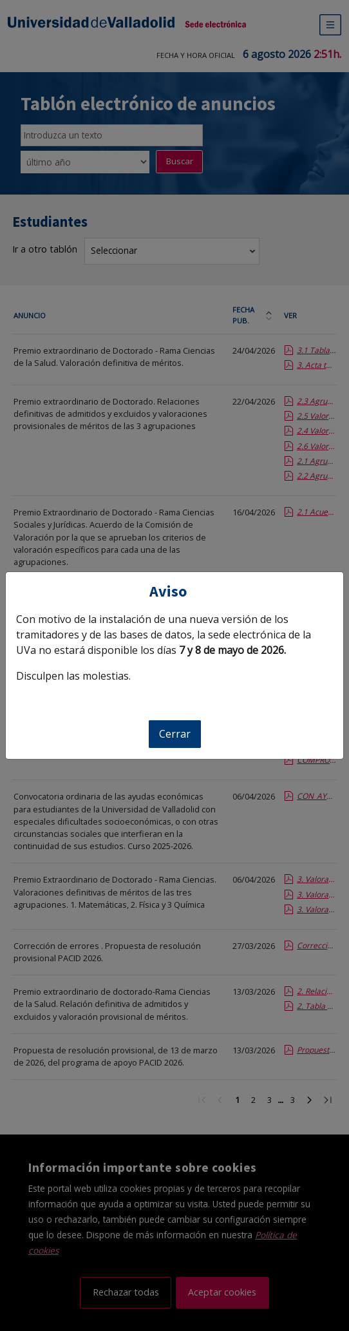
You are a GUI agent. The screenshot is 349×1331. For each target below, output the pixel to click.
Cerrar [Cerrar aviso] (175, 734)
